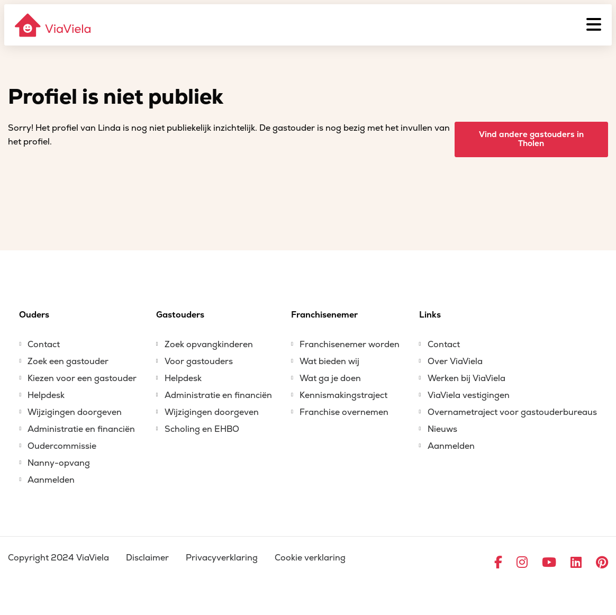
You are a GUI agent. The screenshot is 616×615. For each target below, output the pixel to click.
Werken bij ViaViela (466, 378)
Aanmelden (51, 480)
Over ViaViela (455, 361)
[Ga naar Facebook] (498, 563)
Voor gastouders (199, 361)
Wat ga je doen (330, 378)
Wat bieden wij (329, 361)
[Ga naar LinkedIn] (576, 563)
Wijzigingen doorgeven (75, 412)
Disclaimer (147, 558)
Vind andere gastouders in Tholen (531, 139)
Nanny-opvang (59, 463)
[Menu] (593, 24)
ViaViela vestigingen (469, 395)
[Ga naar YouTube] (549, 563)
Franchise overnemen (344, 412)
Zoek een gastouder (68, 361)
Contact (44, 344)
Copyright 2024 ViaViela (58, 558)
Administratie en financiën (81, 429)
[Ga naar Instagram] (522, 563)
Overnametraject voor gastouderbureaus (512, 412)
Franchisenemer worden (350, 344)
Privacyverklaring (222, 558)
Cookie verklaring (310, 558)
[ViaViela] (53, 25)
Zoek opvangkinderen (209, 344)
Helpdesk (46, 395)
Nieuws (442, 429)
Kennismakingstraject (343, 395)
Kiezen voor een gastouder (82, 378)
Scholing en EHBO (202, 429)
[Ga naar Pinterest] (602, 563)
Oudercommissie (62, 446)
